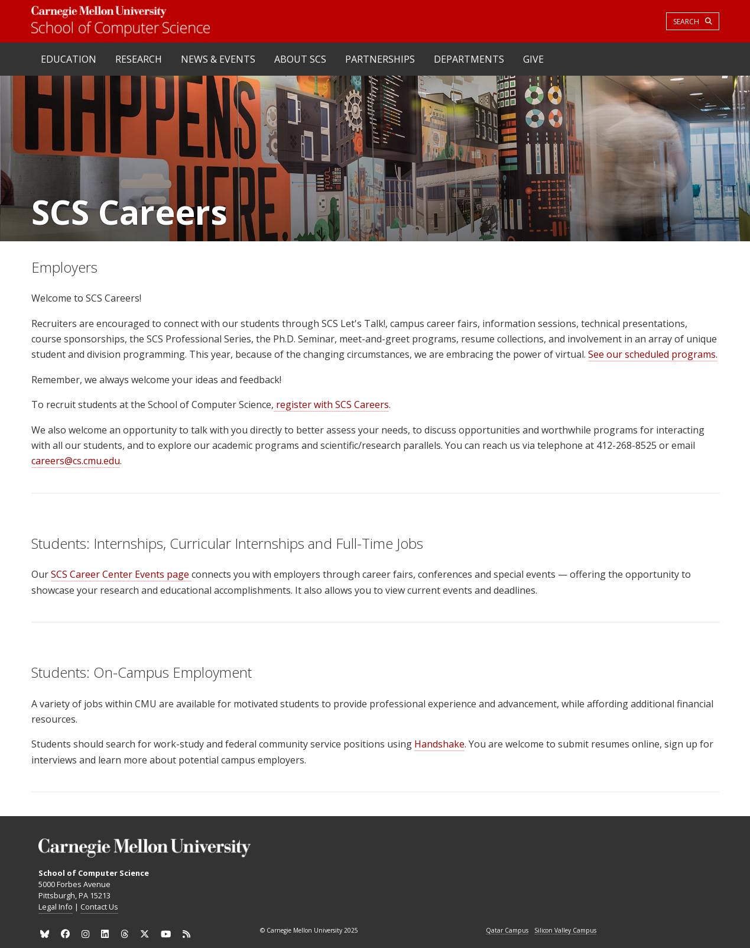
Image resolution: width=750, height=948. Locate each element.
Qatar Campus (507, 930)
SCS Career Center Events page (121, 574)
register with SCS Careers (331, 404)
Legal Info (55, 906)
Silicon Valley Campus (565, 930)
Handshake (439, 743)
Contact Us (99, 906)
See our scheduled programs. (652, 354)
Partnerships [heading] (380, 59)
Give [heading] (533, 59)
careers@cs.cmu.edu (75, 460)
